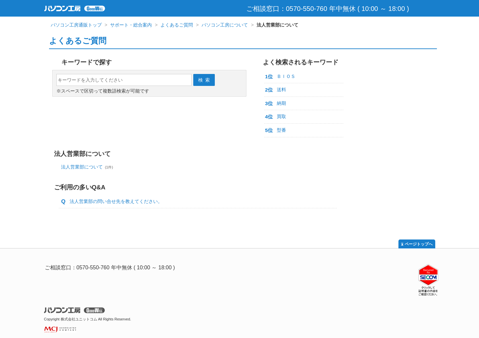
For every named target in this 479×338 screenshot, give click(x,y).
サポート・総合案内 (131, 25)
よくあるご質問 (176, 25)
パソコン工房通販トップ (76, 25)
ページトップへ (419, 244)
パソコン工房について (225, 25)
